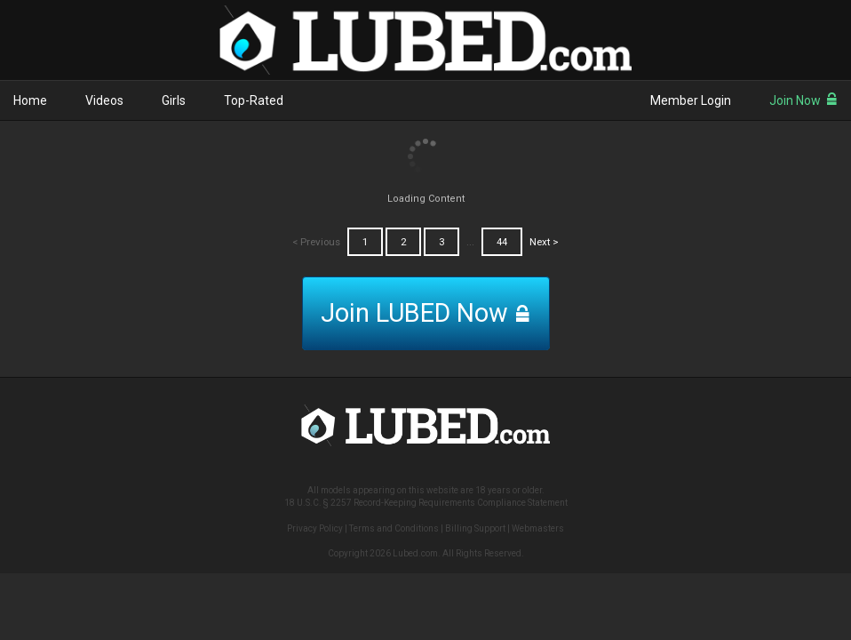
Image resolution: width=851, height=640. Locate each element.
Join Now (803, 100)
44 (502, 242)
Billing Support (475, 528)
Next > (544, 242)
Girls (174, 100)
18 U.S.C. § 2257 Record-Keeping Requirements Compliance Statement (426, 503)
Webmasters (538, 528)
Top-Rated (253, 100)
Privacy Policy (315, 528)
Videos (104, 100)
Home (30, 100)
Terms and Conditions (394, 528)
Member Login (690, 100)
